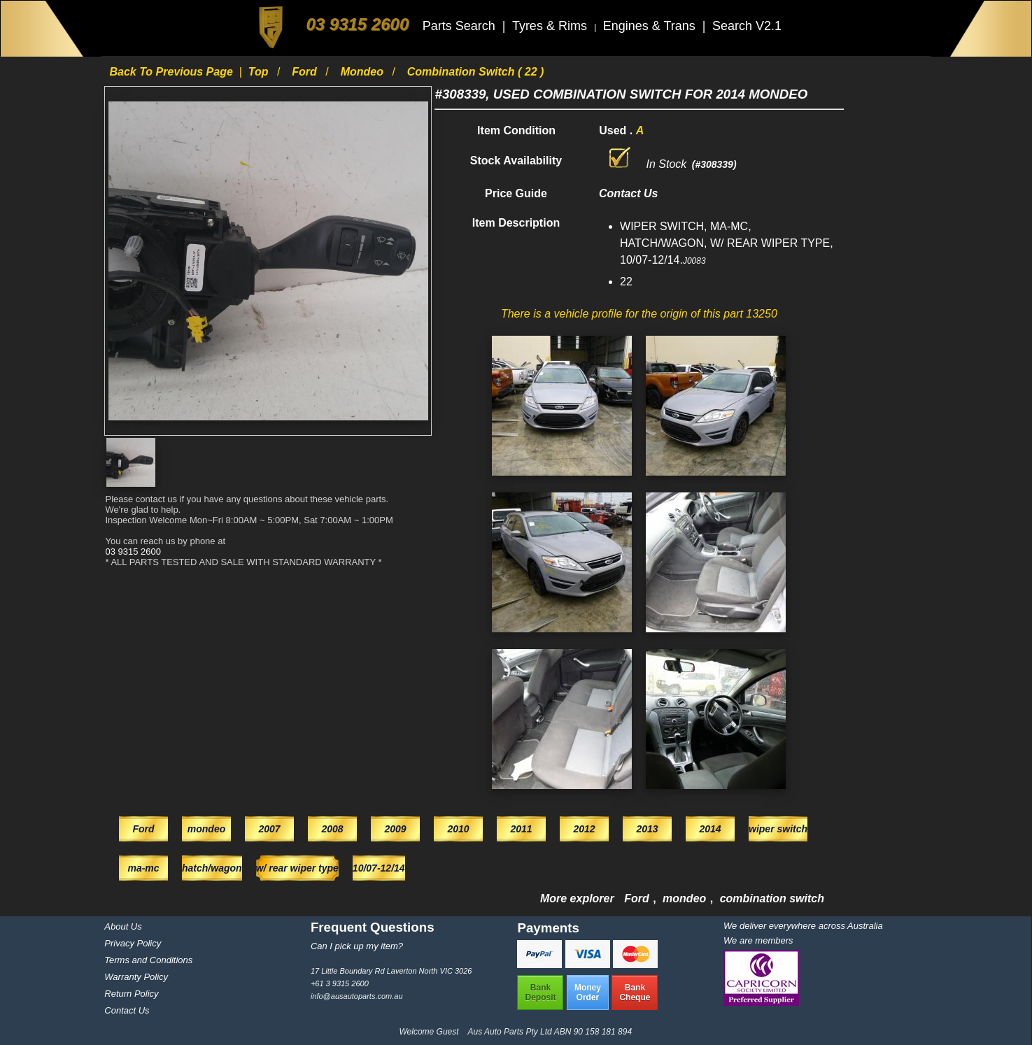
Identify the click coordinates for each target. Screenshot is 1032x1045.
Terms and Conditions (148, 960)
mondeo (364, 72)
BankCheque (634, 992)
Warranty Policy (136, 977)
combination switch (772, 898)
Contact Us (126, 1010)
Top (259, 72)
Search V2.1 (747, 26)
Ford (306, 72)
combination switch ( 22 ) (475, 72)
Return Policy (131, 993)
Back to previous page (172, 72)
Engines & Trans (651, 26)
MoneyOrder (587, 992)
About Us (122, 926)
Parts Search (461, 26)
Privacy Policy (132, 943)
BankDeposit (540, 992)
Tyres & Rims (551, 26)
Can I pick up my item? (357, 946)
